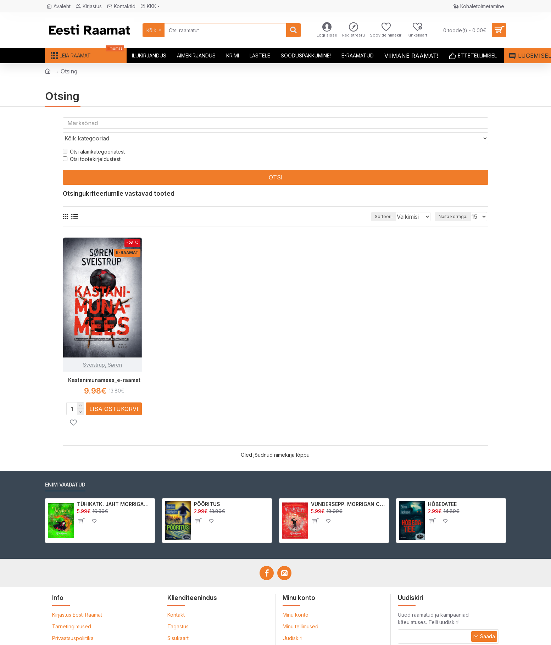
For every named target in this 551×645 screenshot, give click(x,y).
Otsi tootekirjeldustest (92, 146)
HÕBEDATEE (442, 490)
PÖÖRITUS (207, 490)
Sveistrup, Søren (102, 351)
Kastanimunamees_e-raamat (104, 366)
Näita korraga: (455, 203)
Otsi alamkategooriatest (94, 138)
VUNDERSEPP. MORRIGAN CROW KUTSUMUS (348, 490)
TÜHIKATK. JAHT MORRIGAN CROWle (114, 490)
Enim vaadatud (65, 471)
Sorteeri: (374, 203)
